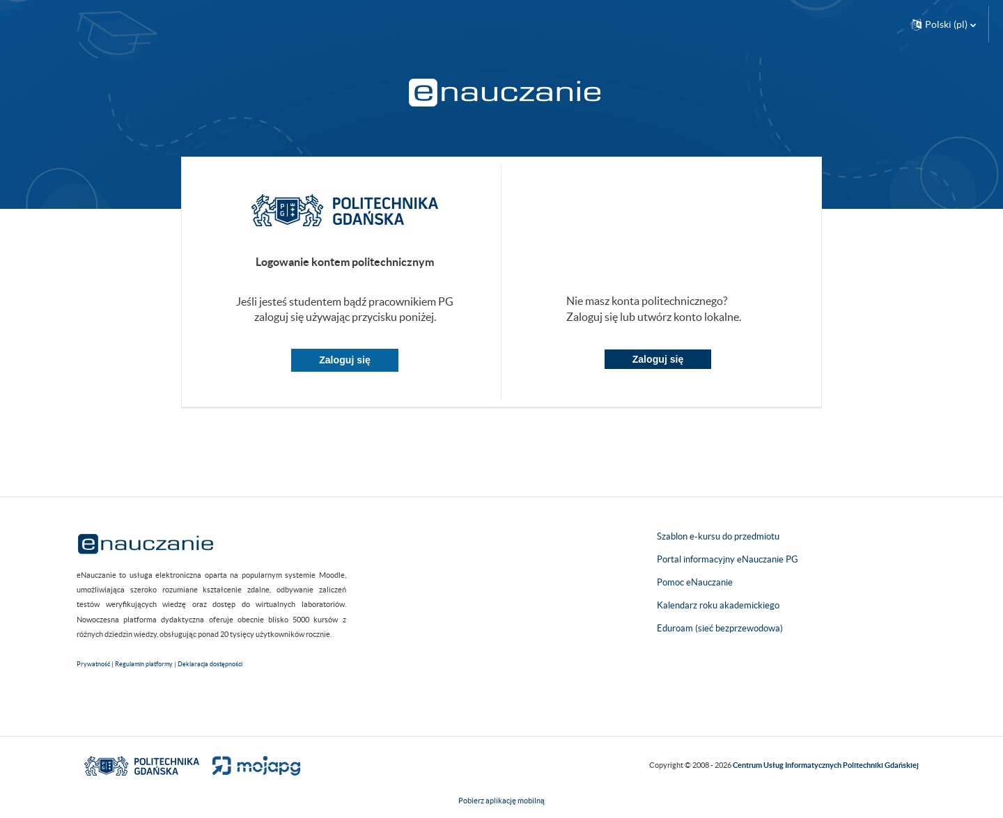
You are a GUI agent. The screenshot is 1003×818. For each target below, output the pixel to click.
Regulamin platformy (144, 664)
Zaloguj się (345, 359)
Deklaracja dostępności (210, 664)
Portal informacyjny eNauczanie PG (727, 559)
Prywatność (93, 664)
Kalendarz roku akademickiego (718, 605)
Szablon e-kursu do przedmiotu (718, 536)
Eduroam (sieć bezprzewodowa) (720, 628)
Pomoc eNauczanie (695, 582)
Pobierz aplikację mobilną (501, 800)
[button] (944, 24)
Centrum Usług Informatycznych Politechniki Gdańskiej (826, 765)
